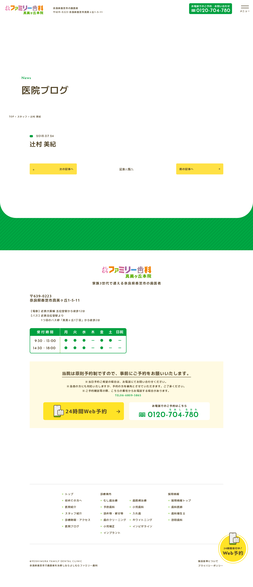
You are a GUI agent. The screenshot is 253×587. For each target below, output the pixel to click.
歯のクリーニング (115, 520)
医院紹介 (70, 507)
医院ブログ (72, 526)
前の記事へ (186, 169)
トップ (69, 494)
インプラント (112, 533)
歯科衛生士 (178, 513)
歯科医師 (177, 507)
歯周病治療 (140, 500)
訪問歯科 (177, 520)
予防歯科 (109, 507)
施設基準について (208, 561)
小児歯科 (138, 507)
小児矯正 (109, 526)
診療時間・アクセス (78, 520)
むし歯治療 (111, 500)
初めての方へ (73, 500)
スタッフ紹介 (73, 513)
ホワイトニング (142, 520)
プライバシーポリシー (210, 565)
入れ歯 (137, 513)
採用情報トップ (181, 500)
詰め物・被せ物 (113, 513)
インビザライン (142, 526)
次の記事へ (66, 169)
